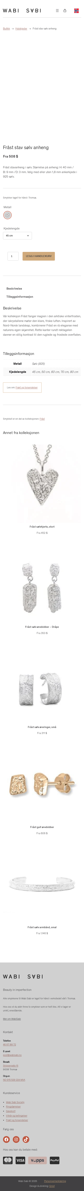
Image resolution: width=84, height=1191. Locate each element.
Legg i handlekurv (38, 256)
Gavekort (10, 1111)
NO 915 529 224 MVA (14, 1079)
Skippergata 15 (10, 1065)
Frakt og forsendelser (27, 387)
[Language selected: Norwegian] (76, 10)
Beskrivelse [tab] (14, 288)
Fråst (42, 418)
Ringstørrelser (13, 1106)
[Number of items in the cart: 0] (65, 10)
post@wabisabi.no (12, 1055)
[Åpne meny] (57, 10)
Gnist (52, 1186)
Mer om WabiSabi (12, 1018)
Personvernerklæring (55, 1181)
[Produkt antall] (13, 256)
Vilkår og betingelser (16, 1115)
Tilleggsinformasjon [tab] (19, 297)
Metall (7, 207)
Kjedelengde (12, 228)
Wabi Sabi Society (15, 1102)
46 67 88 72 (9, 1044)
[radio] (7, 215)
